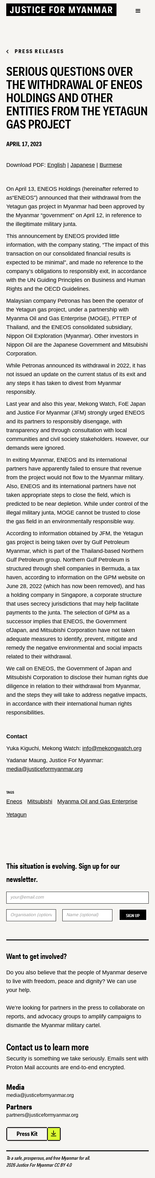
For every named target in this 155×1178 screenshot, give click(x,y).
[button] (138, 11)
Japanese (82, 165)
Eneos (14, 801)
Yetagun (16, 815)
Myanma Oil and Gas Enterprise (97, 801)
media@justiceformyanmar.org (44, 769)
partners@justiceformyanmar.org (42, 1115)
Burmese (111, 165)
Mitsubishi (39, 801)
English (56, 165)
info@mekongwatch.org (112, 748)
